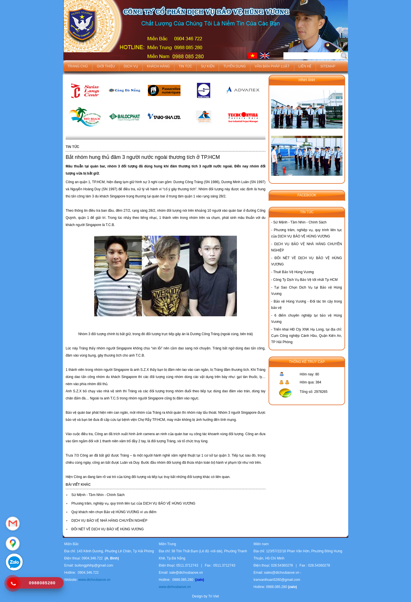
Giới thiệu (106, 66)
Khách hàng (158, 66)
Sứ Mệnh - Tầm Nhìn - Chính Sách (98, 495)
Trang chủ (78, 66)
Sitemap (327, 66)
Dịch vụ (131, 66)
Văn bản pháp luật (272, 66)
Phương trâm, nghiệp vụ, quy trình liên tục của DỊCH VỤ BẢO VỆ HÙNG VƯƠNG (133, 503)
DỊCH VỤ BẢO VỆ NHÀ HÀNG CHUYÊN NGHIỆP (109, 521)
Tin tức (185, 66)
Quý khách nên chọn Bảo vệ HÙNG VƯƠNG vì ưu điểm (113, 512)
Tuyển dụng (234, 66)
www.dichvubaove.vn (93, 580)
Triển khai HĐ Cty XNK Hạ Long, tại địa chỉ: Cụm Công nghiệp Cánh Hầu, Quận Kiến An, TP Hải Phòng (306, 335)
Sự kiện (207, 66)
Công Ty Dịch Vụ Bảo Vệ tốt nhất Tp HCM (305, 280)
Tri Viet (213, 596)
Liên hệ (305, 66)
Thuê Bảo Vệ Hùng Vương (293, 272)
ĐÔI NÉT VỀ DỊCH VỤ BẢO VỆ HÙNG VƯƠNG (107, 529)
